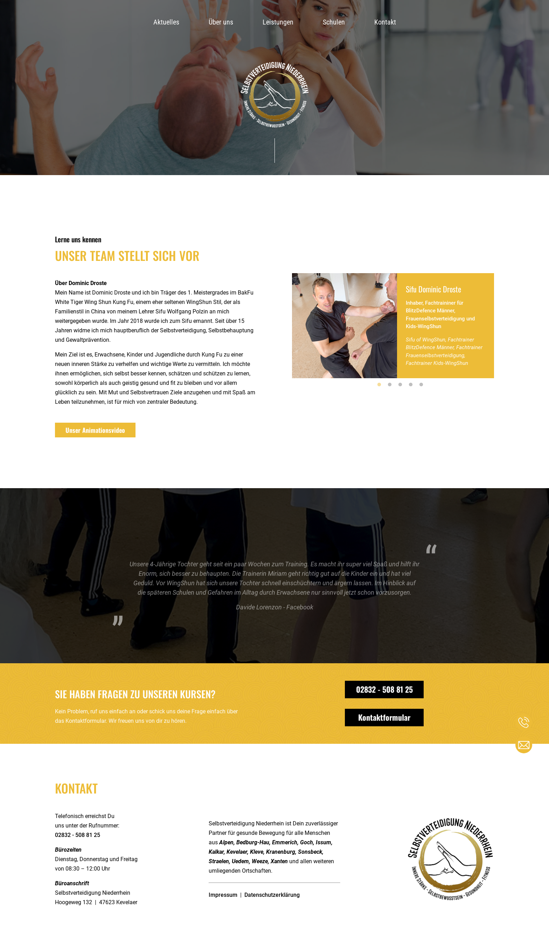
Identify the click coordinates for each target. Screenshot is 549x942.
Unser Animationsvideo (95, 430)
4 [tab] (410, 384)
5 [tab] (421, 384)
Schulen (334, 22)
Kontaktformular (384, 717)
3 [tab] (400, 384)
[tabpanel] (393, 325)
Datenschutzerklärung (272, 895)
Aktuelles (166, 22)
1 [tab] (379, 384)
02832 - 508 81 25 (384, 689)
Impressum (223, 895)
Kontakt (385, 22)
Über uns (221, 22)
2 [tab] (389, 384)
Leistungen (278, 22)
